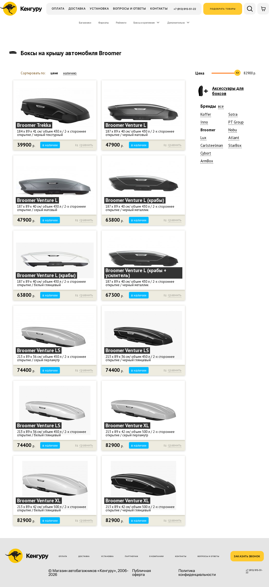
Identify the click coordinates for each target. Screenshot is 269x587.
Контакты (159, 8)
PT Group (236, 122)
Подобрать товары (223, 9)
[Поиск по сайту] (250, 9)
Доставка (77, 8)
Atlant (233, 137)
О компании (156, 556)
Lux (203, 137)
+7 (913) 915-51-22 (185, 9)
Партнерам (131, 556)
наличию (70, 73)
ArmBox (206, 160)
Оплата (58, 8)
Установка (99, 8)
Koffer (205, 114)
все (221, 106)
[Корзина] (263, 9)
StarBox (235, 145)
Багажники (85, 22)
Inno (204, 122)
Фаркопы (103, 22)
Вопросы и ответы (129, 8)
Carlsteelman (211, 145)
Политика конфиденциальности (197, 573)
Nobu (232, 129)
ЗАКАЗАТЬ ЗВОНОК (247, 556)
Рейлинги (121, 22)
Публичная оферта (141, 573)
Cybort (205, 153)
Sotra (232, 114)
